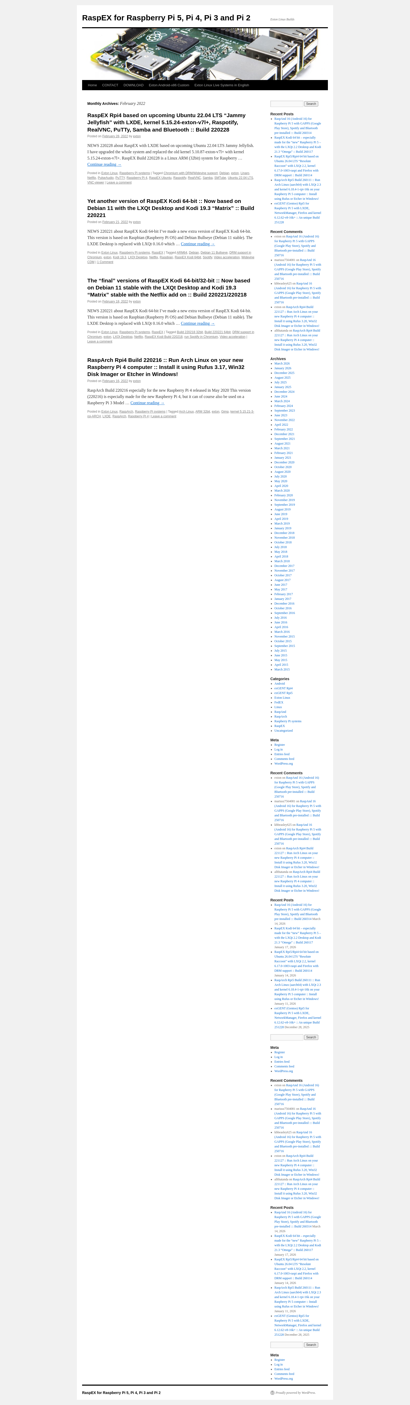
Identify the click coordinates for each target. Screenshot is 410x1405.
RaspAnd (280, 712)
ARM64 (182, 252)
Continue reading (104, 164)
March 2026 (282, 363)
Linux (278, 707)
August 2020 (283, 472)
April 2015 (281, 665)
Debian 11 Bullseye (214, 252)
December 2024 (284, 392)
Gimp (225, 411)
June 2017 (281, 585)
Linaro (245, 173)
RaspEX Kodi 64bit (188, 257)
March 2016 (282, 632)
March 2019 (282, 523)
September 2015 (285, 646)
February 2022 (284, 429)
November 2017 (285, 570)
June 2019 (281, 514)
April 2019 (281, 519)
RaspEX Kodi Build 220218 (164, 337)
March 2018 (282, 561)
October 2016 (283, 608)
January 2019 (283, 528)
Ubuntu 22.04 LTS (240, 178)
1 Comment (105, 262)
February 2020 (284, 495)
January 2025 (283, 387)
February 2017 (284, 594)
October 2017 (283, 575)
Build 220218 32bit (190, 332)
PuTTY (120, 178)
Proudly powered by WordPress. (296, 1393)
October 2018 (283, 542)
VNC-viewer (95, 182)
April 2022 (281, 424)
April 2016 (281, 627)
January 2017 (283, 599)
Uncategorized (284, 730)
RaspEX (157, 252)
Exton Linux (109, 173)
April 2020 (281, 486)
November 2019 (285, 500)
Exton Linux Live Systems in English (222, 85)
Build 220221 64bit (218, 332)
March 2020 (282, 490)
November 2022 (285, 420)
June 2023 (281, 415)
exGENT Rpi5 (284, 693)
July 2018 (281, 547)
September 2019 (285, 505)
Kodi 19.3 (119, 257)
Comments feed (284, 759)
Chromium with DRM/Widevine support (191, 173)
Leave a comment (119, 182)
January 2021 (283, 457)
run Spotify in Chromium (201, 337)
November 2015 (285, 636)
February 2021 (284, 453)
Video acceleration (227, 257)
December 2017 (284, 566)
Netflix (91, 178)
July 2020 (281, 476)
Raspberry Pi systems (134, 173)
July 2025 (281, 382)
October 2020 (283, 467)
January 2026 (283, 368)
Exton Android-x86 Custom (169, 85)
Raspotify (179, 178)
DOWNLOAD (134, 85)
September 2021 (285, 439)
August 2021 (283, 443)
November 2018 (285, 537)
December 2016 (284, 603)
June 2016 (281, 622)
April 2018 (281, 556)
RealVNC (194, 178)
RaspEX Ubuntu (160, 178)
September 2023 (285, 410)
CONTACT (110, 85)
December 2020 (284, 462)
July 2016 (281, 617)
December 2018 (284, 533)
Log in (279, 749)
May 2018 (281, 552)
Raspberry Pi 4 (137, 178)
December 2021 (284, 434)
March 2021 (282, 448)
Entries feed (282, 754)
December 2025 (284, 373)
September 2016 (285, 613)
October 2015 (283, 641)
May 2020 (281, 481)
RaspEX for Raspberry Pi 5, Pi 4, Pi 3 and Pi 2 (166, 17)
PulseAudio (106, 178)
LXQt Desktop (137, 257)
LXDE (106, 416)
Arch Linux (186, 411)
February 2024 (284, 406)
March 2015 (282, 669)
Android (280, 683)
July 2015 (281, 650)
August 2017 (283, 580)
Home (92, 85)
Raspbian (166, 257)
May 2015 (281, 660)
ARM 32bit (202, 411)
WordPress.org (284, 763)
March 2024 (282, 401)
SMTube (220, 178)
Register (280, 745)
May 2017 (281, 589)
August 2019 (283, 509)
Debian (224, 173)
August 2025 (283, 377)
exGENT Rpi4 (284, 688)
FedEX (279, 702)
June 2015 (281, 655)
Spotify (207, 257)
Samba (208, 178)
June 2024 (281, 396)
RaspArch (126, 411)
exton (137, 136)
